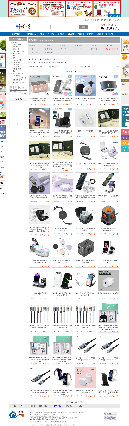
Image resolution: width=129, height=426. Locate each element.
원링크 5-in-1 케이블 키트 (85, 131)
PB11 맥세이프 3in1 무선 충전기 (108, 196)
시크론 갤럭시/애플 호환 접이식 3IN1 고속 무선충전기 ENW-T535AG (62, 392)
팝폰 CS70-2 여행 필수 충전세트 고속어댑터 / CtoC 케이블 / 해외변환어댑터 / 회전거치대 (108, 327)
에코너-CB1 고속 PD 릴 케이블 (85, 163)
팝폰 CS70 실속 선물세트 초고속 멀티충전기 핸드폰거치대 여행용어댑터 (39, 359)
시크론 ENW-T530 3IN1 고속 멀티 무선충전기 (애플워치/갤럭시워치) (108, 392)
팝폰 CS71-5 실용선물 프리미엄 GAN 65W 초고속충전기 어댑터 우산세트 (39, 165)
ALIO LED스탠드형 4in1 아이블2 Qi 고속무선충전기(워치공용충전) (39, 132)
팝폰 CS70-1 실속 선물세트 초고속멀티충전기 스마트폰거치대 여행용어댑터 (62, 359)
